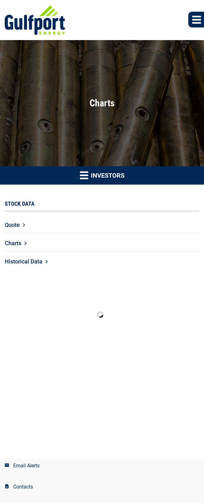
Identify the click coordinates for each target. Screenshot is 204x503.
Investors (102, 175)
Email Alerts (26, 466)
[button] (196, 19)
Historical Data (23, 261)
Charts (13, 243)
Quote (12, 225)
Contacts (23, 487)
